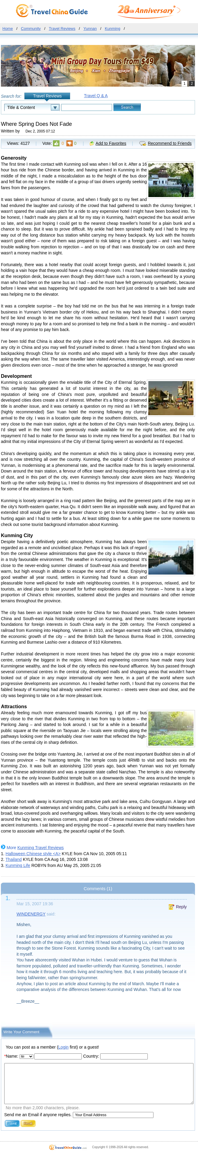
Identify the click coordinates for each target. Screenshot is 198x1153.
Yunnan (90, 28)
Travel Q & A (96, 95)
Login (63, 1047)
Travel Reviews (62, 28)
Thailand (13, 859)
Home (7, 28)
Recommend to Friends (170, 143)
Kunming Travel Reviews (40, 847)
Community (31, 28)
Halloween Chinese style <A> (33, 853)
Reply (181, 906)
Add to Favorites (111, 143)
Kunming (112, 28)
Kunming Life (18, 865)
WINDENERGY (31, 914)
